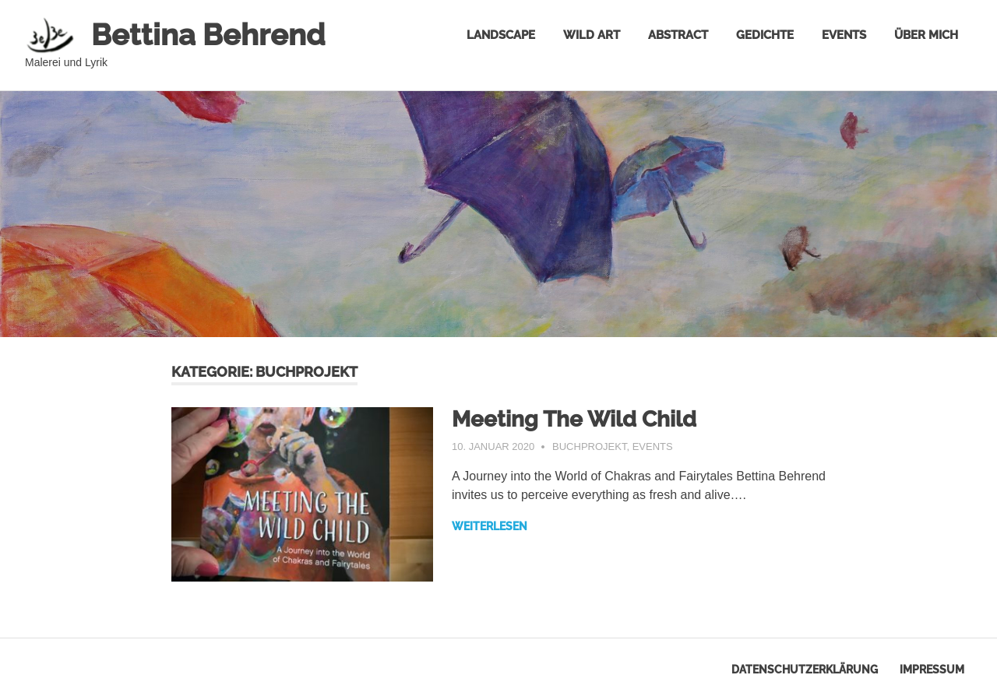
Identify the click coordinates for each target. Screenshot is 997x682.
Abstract (678, 35)
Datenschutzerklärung (804, 669)
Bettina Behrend (208, 34)
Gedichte (765, 35)
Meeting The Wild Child (574, 419)
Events (844, 35)
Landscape (501, 35)
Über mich (926, 35)
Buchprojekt (589, 446)
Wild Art (591, 35)
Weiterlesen (489, 526)
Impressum (932, 669)
